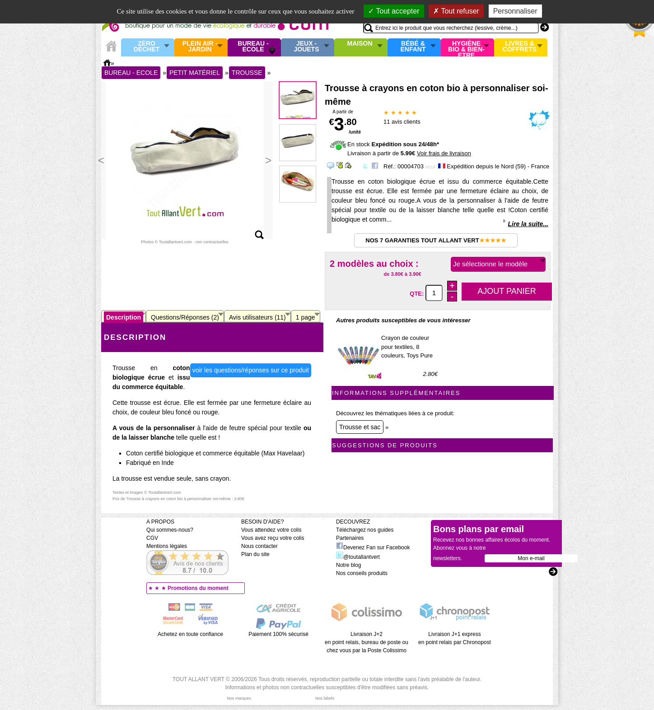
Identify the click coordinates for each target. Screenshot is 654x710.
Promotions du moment (198, 588)
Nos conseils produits (362, 573)
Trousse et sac (359, 427)
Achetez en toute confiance (190, 634)
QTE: (417, 293)
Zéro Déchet (147, 47)
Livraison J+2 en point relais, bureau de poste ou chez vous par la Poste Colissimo (366, 642)
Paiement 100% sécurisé (278, 634)
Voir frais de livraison (444, 153)
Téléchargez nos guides (364, 530)
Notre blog (348, 565)
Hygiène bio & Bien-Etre (466, 47)
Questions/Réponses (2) (185, 317)
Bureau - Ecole (253, 47)
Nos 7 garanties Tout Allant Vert (435, 240)
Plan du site (255, 554)
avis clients (401, 121)
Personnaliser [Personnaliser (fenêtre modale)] (515, 11)
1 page (305, 317)
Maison (360, 44)
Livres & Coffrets (520, 47)
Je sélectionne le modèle (490, 264)
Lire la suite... (528, 223)
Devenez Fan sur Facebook (373, 547)
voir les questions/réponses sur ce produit (250, 370)
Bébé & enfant (413, 47)
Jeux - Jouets (306, 47)
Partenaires (350, 538)
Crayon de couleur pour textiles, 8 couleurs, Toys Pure (407, 346)
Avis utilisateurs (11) (257, 317)
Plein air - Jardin (199, 47)
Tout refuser (456, 11)
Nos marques (239, 698)
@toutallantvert (358, 557)
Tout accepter (393, 11)
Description (123, 317)
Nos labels (324, 698)
